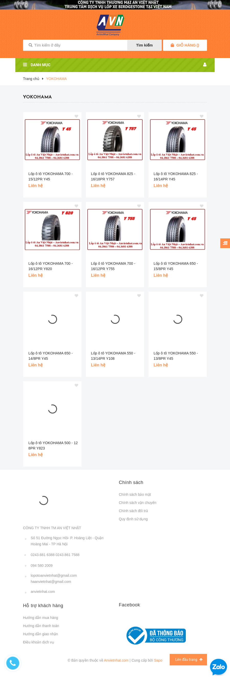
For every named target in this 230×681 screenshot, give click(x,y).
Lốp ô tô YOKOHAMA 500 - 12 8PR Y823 (53, 445)
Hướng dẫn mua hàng (40, 618)
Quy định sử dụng (133, 519)
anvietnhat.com (43, 592)
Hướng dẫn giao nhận (40, 634)
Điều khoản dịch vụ (38, 642)
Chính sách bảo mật (135, 494)
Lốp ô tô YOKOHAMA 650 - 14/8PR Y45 (50, 356)
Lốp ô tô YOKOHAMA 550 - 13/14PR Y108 (113, 356)
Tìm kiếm (144, 45)
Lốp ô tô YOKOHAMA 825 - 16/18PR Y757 (113, 176)
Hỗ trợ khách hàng (43, 605)
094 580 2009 (42, 565)
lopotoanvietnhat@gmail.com (54, 575)
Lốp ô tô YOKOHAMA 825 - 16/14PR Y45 (176, 176)
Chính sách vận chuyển (137, 503)
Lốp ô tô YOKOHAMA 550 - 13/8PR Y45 (176, 356)
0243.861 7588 (67, 555)
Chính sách (131, 482)
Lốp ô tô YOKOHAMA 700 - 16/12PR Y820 (50, 266)
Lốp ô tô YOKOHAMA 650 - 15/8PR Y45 (176, 266)
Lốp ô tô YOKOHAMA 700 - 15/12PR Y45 (50, 176)
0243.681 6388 (42, 555)
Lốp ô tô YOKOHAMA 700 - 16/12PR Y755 (113, 266)
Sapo (158, 660)
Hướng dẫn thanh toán (41, 626)
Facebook (129, 604)
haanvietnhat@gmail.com (51, 582)
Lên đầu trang (189, 659)
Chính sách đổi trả (133, 511)
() (187, 45)
